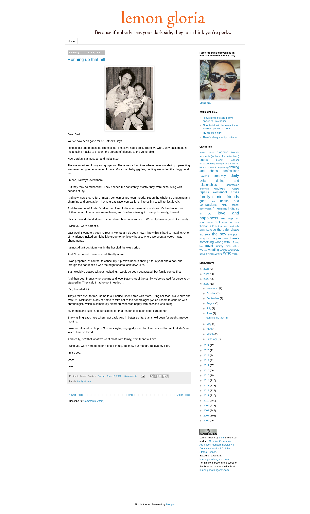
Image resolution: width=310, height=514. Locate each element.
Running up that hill (86, 59)
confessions (231, 171)
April (210, 328)
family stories (84, 381)
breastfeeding (207, 163)
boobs (203, 159)
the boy (219, 234)
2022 (206, 283)
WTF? (227, 253)
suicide (211, 229)
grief (202, 201)
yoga (234, 253)
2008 (206, 410)
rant (217, 222)
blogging (222, 152)
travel (209, 246)
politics (209, 222)
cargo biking (222, 167)
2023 (206, 278)
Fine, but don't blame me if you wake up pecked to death (220, 127)
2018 (206, 360)
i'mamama (220, 208)
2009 (206, 405)
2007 (206, 415)
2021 (206, 345)
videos (236, 246)
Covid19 (204, 175)
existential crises (226, 192)
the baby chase (228, 229)
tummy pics (222, 246)
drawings (204, 188)
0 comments (130, 376)
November (213, 288)
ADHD (202, 152)
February (212, 339)
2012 (206, 390)
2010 (206, 400)
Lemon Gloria (207, 437)
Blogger (170, 504)
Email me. (205, 102)
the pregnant (220, 238)
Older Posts (183, 394)
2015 (206, 375)
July (209, 308)
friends (233, 196)
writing (219, 253)
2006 (206, 420)
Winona (210, 254)
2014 (206, 380)
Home (71, 41)
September (213, 298)
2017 (206, 365)
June (210, 313)
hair (213, 201)
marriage (227, 218)
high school (230, 204)
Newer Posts (76, 394)
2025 (206, 268)
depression (232, 184)
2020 (206, 350)
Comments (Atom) (93, 400)
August (211, 303)
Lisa (221, 437)
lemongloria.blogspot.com (214, 459)
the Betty (204, 234)
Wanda (203, 250)
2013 (206, 385)
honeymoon (205, 208)
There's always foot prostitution (220, 137)
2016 (206, 370)
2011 (206, 395)
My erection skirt (212, 132)
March (211, 334)
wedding (213, 249)
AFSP (211, 153)
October (211, 293)
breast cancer (227, 159)
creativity (220, 175)
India (231, 208)
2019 (206, 355)
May (209, 323)
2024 (206, 273)
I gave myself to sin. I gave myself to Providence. (218, 119)
